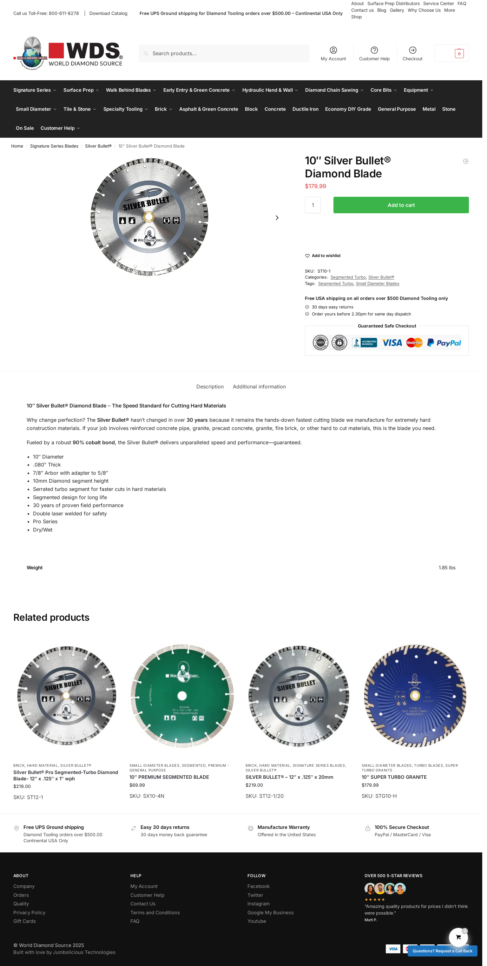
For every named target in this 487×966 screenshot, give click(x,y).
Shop (356, 16)
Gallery (397, 10)
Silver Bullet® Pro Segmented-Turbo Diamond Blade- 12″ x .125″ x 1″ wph (65, 775)
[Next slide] (277, 217)
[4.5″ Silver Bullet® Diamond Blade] (466, 161)
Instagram (258, 904)
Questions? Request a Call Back (442, 951)
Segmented (194, 765)
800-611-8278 (65, 13)
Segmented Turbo (348, 277)
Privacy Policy (29, 913)
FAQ (134, 921)
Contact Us (142, 904)
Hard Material (42, 765)
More (449, 10)
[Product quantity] (313, 205)
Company (24, 886)
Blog (381, 10)
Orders (21, 895)
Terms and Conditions (155, 913)
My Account (333, 53)
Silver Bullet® (98, 146)
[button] (452, 53)
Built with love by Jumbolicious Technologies (64, 952)
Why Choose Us (424, 10)
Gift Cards (24, 921)
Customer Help (374, 53)
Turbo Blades (428, 765)
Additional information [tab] (259, 386)
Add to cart (401, 205)
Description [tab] (210, 386)
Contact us (362, 10)
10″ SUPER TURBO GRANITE (394, 777)
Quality (21, 904)
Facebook (258, 886)
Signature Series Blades (54, 146)
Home (17, 146)
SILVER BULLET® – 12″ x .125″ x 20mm (289, 777)
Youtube (256, 921)
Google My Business (270, 913)
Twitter (255, 895)
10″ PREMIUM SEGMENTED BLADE (169, 777)
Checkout (413, 53)
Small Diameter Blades (377, 283)
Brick (19, 765)
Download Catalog (108, 13)
